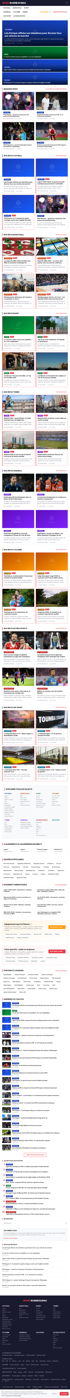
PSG (3, 1361)
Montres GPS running (11, 934)
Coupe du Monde (40, 803)
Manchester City (17, 874)
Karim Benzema (22, 978)
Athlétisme (39, 822)
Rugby (26, 8)
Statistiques (34, 961)
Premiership (39, 799)
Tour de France (56, 796)
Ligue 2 (6, 797)
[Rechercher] (67, 3)
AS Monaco (50, 863)
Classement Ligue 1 (7, 1355)
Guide (14, 1372)
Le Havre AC (6, 874)
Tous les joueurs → (61, 970)
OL (10, 1361)
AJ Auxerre (51, 870)
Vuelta (53, 799)
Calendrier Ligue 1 (41, 1355)
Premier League (8, 799)
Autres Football (8, 816)
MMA (37, 830)
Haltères (57, 934)
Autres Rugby (39, 807)
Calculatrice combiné (37, 957)
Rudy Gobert (21, 988)
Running (24, 1375)
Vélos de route (37, 934)
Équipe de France (9, 812)
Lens (19, 1361)
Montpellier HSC (30, 870)
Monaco (14, 1361)
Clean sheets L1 (45, 1379)
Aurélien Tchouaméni (9, 978)
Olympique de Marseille (23, 863)
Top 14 (38, 796)
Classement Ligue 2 (19, 1355)
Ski (37, 833)
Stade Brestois (7, 870)
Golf (37, 824)
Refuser (54, 1394)
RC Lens (59, 863)
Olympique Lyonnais (38, 863)
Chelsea (43, 874)
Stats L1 (7, 1381)
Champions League (9, 807)
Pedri (53, 985)
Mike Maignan (16, 981)
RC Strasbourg (56, 867)
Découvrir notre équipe (10, 1238)
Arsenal (27, 874)
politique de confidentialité (13, 1395)
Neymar (58, 981)
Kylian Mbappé (7, 974)
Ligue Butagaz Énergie (26, 826)
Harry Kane (46, 985)
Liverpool (35, 874)
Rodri (38, 985)
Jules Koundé (27, 981)
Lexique (42, 961)
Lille (23, 1361)
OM (7, 1361)
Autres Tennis (8, 831)
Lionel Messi (37, 981)
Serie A (6, 803)
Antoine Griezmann (20, 974)
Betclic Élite (23, 797)
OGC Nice (25, 867)
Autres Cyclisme (56, 805)
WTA (5, 824)
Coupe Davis (7, 830)
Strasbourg (43, 1361)
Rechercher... (8, 1223)
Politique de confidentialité (51, 1387)
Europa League (8, 809)
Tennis (25, 12)
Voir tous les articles (35, 1155)
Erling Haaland (7, 985)
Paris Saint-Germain (8, 863)
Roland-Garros (8, 828)
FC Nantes (46, 867)
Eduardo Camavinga (47, 974)
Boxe (37, 831)
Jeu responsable (39, 1372)
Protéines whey (10, 937)
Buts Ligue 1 (36, 1379)
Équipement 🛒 (45, 12)
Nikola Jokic (22, 992)
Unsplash (31, 254)
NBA (21, 796)
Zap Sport (7, 16)
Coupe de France (9, 810)
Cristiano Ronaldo (48, 981)
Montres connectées (22, 937)
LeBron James (42, 988)
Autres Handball (24, 828)
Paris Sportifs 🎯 (60, 12)
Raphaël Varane (44, 978)
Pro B (21, 803)
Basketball (17, 8)
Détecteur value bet (23, 957)
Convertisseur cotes (51, 957)
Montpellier (55, 1361)
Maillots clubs (48, 934)
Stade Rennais (16, 867)
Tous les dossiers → (61, 885)
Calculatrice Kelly (10, 957)
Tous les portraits (21, 1368)
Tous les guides (16, 1375)
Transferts (7, 814)
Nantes (49, 1361)
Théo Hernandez (56, 978)
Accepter (64, 1394)
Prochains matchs (10, 961)
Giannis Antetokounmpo (9, 992)
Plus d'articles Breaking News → (57, 89)
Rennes (28, 1361)
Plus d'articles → (62, 155)
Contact (28, 1387)
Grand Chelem (8, 826)
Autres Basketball (25, 805)
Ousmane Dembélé (33, 974)
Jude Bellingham (18, 985)
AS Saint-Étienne (35, 867)
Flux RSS (35, 1389)
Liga (5, 801)
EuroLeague (23, 799)
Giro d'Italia (55, 797)
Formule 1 (38, 828)
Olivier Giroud (33, 978)
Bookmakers (48, 1372)
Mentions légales (37, 1387)
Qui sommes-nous (8, 1387)
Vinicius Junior (30, 985)
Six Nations (39, 801)
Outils (25, 1372)
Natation (38, 826)
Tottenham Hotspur (8, 877)
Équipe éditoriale (19, 1387)
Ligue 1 (6, 796)
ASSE (32, 1361)
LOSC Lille (6, 867)
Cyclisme (16, 12)
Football (7, 8)
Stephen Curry (53, 988)
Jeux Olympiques (41, 835)
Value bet (30, 1372)
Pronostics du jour (23, 961)
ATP (5, 822)
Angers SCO (60, 870)
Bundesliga (7, 805)
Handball (7, 12)
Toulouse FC (41, 870)
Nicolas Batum (31, 988)
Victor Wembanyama (9, 988)
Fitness (36, 1375)
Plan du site (64, 1387)
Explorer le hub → (57, 927)
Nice (37, 1361)
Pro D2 (38, 797)
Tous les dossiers (14, 1364)
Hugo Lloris (6, 981)
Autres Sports (19, 16)
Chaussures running (25, 934)
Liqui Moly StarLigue (25, 824)
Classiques (55, 801)
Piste (53, 803)
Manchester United (53, 874)
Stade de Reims (18, 870)
